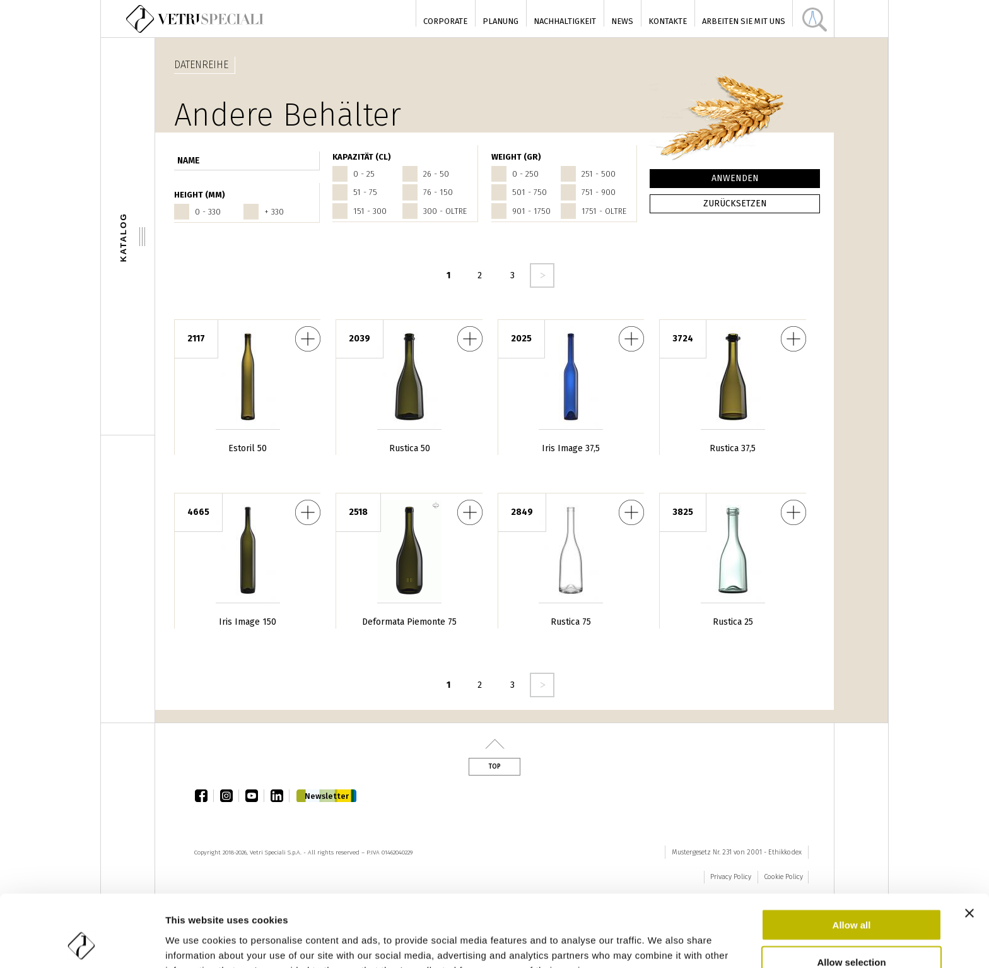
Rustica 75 (571, 622)
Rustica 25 (733, 622)
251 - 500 (599, 174)
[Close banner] (969, 845)
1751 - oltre (604, 211)
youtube (254, 795)
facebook (204, 795)
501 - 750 (529, 192)
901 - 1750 (531, 211)
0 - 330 (208, 211)
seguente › (542, 275)
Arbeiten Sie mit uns (743, 21)
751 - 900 (599, 192)
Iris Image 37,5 (571, 448)
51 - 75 (365, 192)
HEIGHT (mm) (199, 194)
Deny (851, 931)
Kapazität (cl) (361, 157)
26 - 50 (436, 174)
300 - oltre (445, 211)
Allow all (852, 857)
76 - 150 (438, 192)
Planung (500, 21)
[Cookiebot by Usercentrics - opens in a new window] (81, 943)
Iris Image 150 (247, 622)
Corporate (445, 21)
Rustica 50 (409, 448)
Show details (662, 943)
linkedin (280, 795)
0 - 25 (364, 174)
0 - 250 (525, 174)
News (622, 21)
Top (494, 766)
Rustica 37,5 (733, 448)
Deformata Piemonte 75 (409, 622)
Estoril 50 (247, 448)
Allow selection (851, 894)
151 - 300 (370, 211)
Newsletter (327, 796)
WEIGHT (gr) (516, 157)
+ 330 (274, 211)
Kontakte (667, 21)
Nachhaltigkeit (565, 21)
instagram (229, 795)
